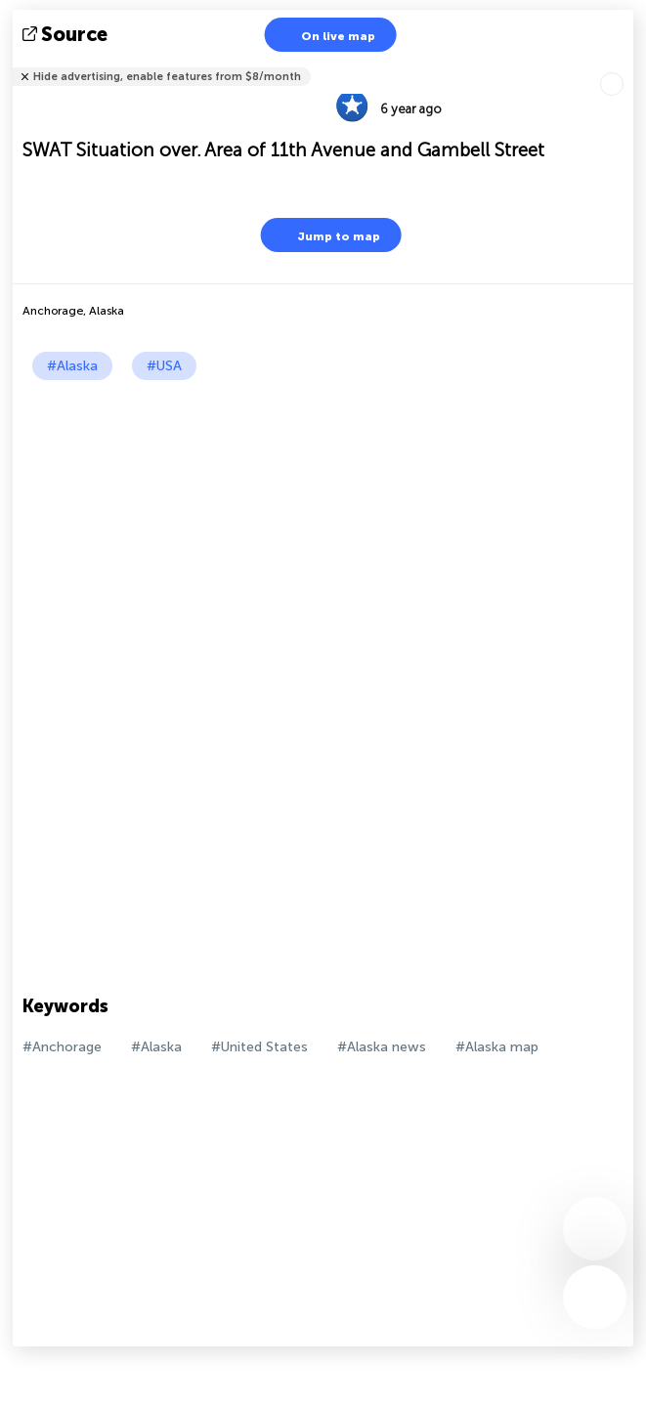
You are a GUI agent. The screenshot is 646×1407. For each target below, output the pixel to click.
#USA (164, 366)
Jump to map (326, 235)
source (67, 34)
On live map (326, 35)
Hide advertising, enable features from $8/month (167, 76)
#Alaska (72, 366)
